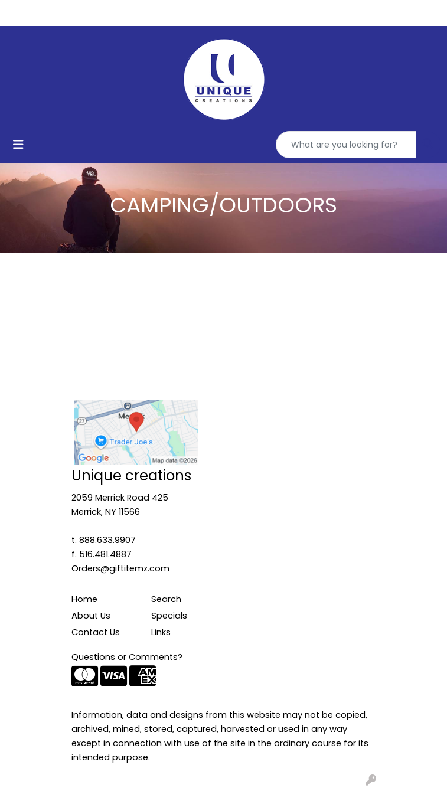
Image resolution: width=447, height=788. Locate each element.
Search (166, 599)
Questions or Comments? (126, 657)
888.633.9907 (107, 540)
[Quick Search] (346, 144)
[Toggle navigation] (18, 144)
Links (161, 632)
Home (84, 599)
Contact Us (95, 632)
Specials (169, 616)
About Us (90, 616)
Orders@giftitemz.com (120, 568)
